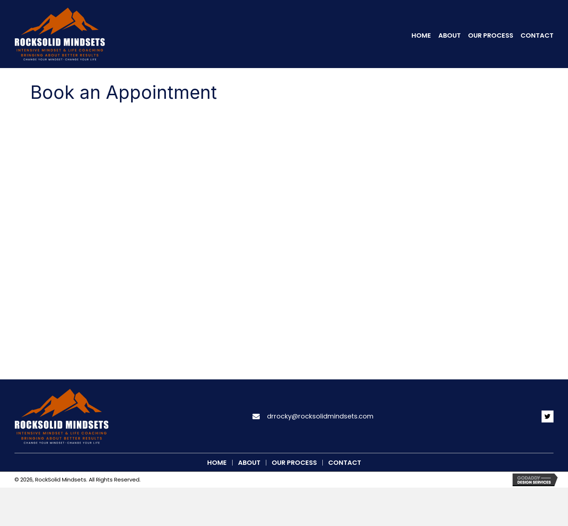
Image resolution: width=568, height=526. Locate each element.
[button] (548, 416)
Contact (344, 463)
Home (217, 463)
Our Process (294, 463)
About (249, 463)
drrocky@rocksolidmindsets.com (320, 416)
